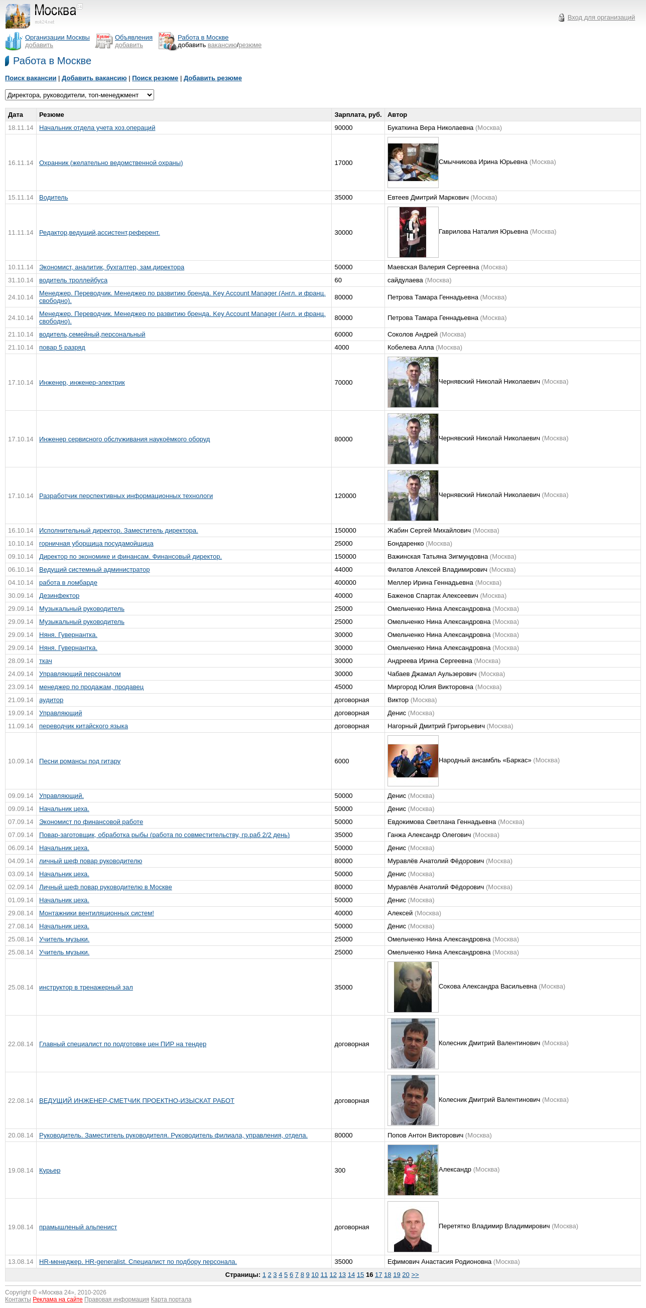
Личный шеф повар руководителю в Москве (105, 887)
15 (360, 1274)
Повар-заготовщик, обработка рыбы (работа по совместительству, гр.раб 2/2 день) (164, 835)
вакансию (222, 45)
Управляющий (60, 713)
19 (396, 1274)
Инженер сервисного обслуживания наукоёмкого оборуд (124, 439)
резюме (250, 45)
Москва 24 (56, 1292)
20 (405, 1274)
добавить (39, 45)
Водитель (53, 197)
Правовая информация (116, 1299)
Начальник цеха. (64, 808)
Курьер (49, 1170)
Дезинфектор (59, 595)
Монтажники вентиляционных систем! (96, 913)
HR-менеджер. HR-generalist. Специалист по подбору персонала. (138, 1261)
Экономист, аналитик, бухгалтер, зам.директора (111, 267)
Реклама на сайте (58, 1299)
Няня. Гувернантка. (68, 634)
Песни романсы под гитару (79, 761)
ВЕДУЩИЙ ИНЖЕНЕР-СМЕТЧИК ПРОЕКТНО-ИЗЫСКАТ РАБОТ (136, 1100)
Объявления (134, 37)
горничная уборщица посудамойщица (96, 543)
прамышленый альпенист (78, 1227)
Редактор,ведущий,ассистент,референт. (99, 232)
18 (387, 1274)
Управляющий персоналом (80, 674)
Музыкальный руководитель (81, 608)
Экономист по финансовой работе (91, 822)
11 (323, 1274)
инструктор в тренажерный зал (86, 987)
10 (314, 1274)
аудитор (51, 700)
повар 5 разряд (62, 347)
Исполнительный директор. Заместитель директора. (118, 530)
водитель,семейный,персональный (92, 334)
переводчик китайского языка (83, 726)
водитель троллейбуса (73, 280)
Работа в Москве (52, 60)
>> (415, 1274)
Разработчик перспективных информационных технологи (126, 496)
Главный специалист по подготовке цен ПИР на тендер (122, 1044)
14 (351, 1274)
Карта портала (171, 1299)
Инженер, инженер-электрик (82, 382)
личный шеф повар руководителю (90, 861)
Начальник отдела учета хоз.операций (97, 127)
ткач (45, 661)
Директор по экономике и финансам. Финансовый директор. (130, 556)
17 (378, 1274)
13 (342, 1274)
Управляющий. (61, 795)
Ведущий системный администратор (94, 569)
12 (333, 1274)
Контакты (18, 1299)
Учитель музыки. (64, 939)
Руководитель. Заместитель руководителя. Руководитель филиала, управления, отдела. (173, 1135)
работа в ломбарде (68, 582)
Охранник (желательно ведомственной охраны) (111, 163)
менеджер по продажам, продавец (91, 687)
